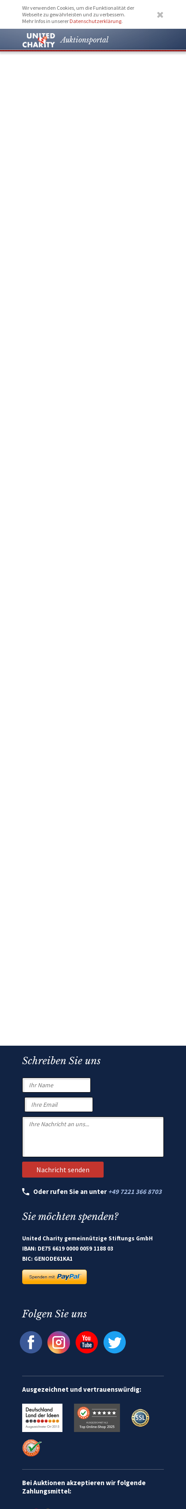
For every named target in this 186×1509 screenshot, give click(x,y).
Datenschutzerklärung (95, 21)
